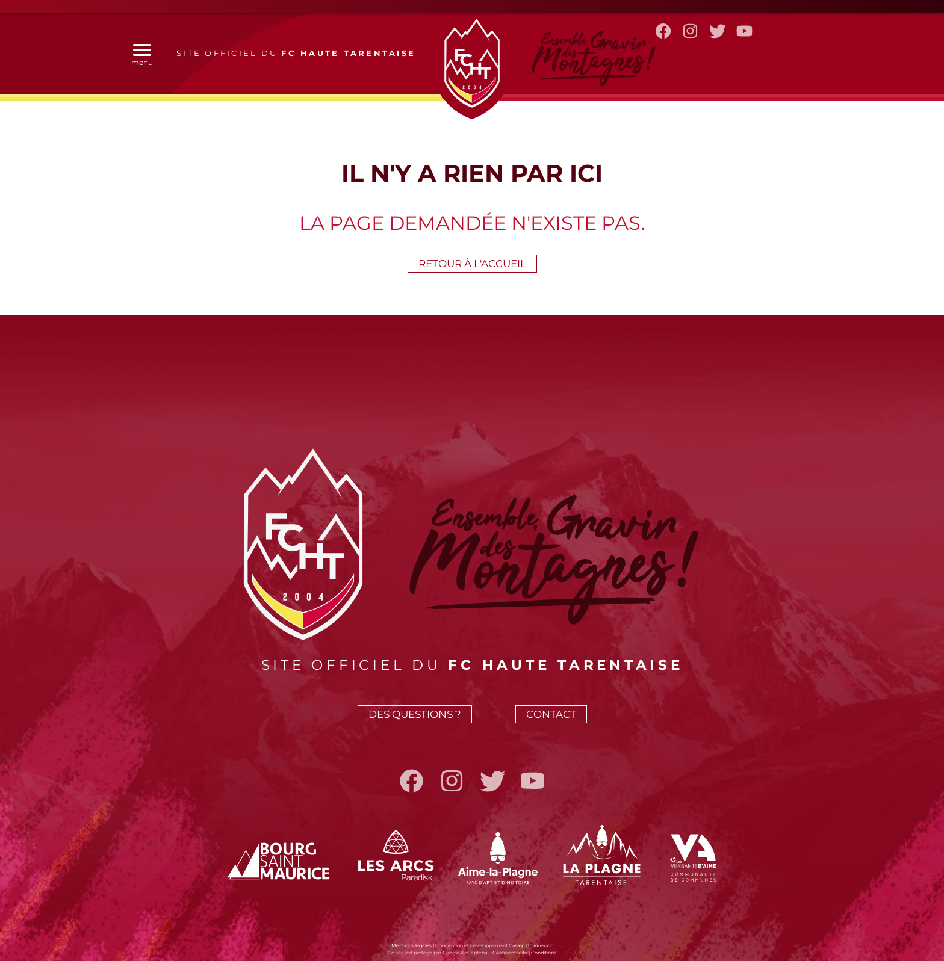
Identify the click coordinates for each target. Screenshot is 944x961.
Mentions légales (411, 945)
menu (142, 58)
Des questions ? (414, 714)
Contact (551, 714)
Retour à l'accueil (472, 264)
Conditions (543, 953)
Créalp (516, 945)
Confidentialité (509, 953)
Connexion (540, 945)
